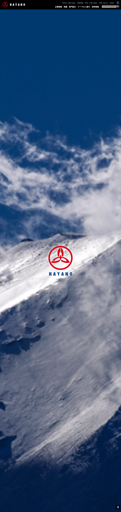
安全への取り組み (91, 3)
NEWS (112, 3)
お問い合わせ (103, 3)
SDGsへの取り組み (69, 3)
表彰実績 (80, 3)
